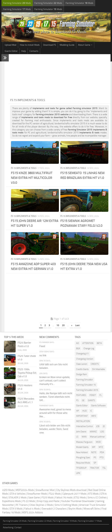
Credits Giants (82, 369)
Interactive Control (84, 426)
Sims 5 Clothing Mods (66, 504)
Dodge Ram (81, 374)
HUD (84, 411)
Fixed (42, 346)
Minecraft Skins (92, 508)
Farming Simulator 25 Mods (15, 521)
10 (57, 325)
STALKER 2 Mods (18, 497)
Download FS (49, 44)
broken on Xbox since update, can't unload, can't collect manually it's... (54, 381)
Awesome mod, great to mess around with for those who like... (55, 413)
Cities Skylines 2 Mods (41, 504)
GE (83, 400)
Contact (18, 527)
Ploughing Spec (83, 457)
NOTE (93, 452)
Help (23, 51)
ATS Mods (93, 493)
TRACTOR (94, 468)
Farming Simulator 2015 (87, 390)
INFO (93, 416)
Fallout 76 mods (63, 497)
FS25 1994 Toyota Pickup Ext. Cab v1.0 (27, 373)
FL (100, 395)
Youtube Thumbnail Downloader (78, 501)
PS (95, 457)
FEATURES (81, 395)
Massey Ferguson (84, 442)
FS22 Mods (55, 493)
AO (77, 343)
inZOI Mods (8, 490)
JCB (97, 426)
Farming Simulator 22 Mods (40, 521)
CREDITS (95, 364)
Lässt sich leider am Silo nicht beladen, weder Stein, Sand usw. (54, 429)
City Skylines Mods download (71, 490)
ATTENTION (87, 343)
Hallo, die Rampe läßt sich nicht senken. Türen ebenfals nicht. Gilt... (55, 397)
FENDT (93, 395)
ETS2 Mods (80, 497)
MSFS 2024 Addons (32, 512)
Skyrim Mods (75, 508)
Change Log (89, 348)
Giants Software (98, 405)
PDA (102, 452)
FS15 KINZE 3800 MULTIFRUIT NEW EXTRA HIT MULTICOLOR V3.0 (31, 178)
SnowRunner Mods (37, 493)
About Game (84, 44)
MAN (84, 436)
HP (77, 411)
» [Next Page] (71, 325)
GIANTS (91, 400)
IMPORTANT (82, 416)
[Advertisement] (59, 76)
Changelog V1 (82, 353)
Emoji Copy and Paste (48, 501)
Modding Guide (67, 44)
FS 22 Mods (29, 501)
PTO (102, 457)
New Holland (82, 452)
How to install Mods (30, 44)
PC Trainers (22, 504)
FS (77, 400)
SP (95, 462)
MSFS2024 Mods (25, 490)
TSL (104, 468)
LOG (102, 431)
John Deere (81, 431)
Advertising (8, 527)
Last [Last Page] (77, 325)
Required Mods (83, 462)
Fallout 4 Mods (32, 508)
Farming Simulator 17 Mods (90, 521)
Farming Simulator (84, 379)
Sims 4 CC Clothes (97, 497)
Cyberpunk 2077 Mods (74, 493)
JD (104, 426)
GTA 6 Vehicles (17, 493)
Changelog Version (84, 359)
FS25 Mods (48, 497)
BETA (99, 343)
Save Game (34, 497)
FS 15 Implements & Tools (23, 168)
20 (63, 325)
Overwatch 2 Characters (54, 508)
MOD (98, 442)
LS (77, 436)
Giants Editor (11, 51)
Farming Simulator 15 (86, 384)
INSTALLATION (83, 421)
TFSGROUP (81, 468)
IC (91, 411)
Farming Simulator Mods (17, 3)
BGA (78, 348)
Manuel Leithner (97, 436)
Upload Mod (10, 44)
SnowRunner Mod (45, 490)
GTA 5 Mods (16, 508)
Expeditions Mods (11, 501)
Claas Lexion (81, 364)
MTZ (101, 447)
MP (93, 447)
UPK (78, 473)
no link (42, 355)
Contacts (33, 51)
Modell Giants (82, 447)
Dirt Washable (98, 369)
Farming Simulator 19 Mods (65, 521)
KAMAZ (93, 431)
